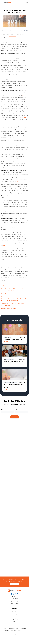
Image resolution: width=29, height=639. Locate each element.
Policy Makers (13, 630)
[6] (12, 252)
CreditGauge (14, 609)
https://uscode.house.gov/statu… (9, 308)
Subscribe (14, 416)
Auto (8, 628)
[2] (22, 95)
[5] (4, 245)
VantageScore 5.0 (14, 601)
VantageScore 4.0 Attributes (14, 603)
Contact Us (14, 583)
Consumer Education (21, 630)
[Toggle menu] (27, 2)
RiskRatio (14, 613)
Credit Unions (23, 628)
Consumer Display (17, 628)
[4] (17, 181)
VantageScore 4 (14, 599)
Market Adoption (14, 621)
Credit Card (11, 628)
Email (16, 409)
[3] (25, 117)
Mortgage (4, 628)
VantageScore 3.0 (14, 604)
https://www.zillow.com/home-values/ (10, 293)
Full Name (3, 409)
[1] (19, 62)
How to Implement (14, 624)
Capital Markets (6, 630)
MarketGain (14, 614)
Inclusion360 (14, 611)
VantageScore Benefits (15, 619)
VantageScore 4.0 (14, 598)
